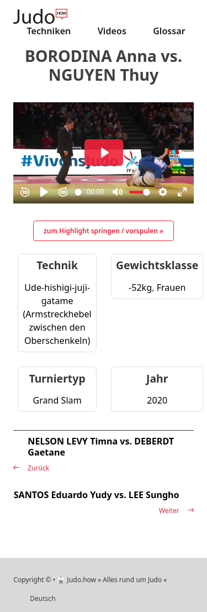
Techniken (49, 31)
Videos (112, 31)
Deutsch (42, 598)
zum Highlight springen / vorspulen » (103, 231)
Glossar (169, 31)
